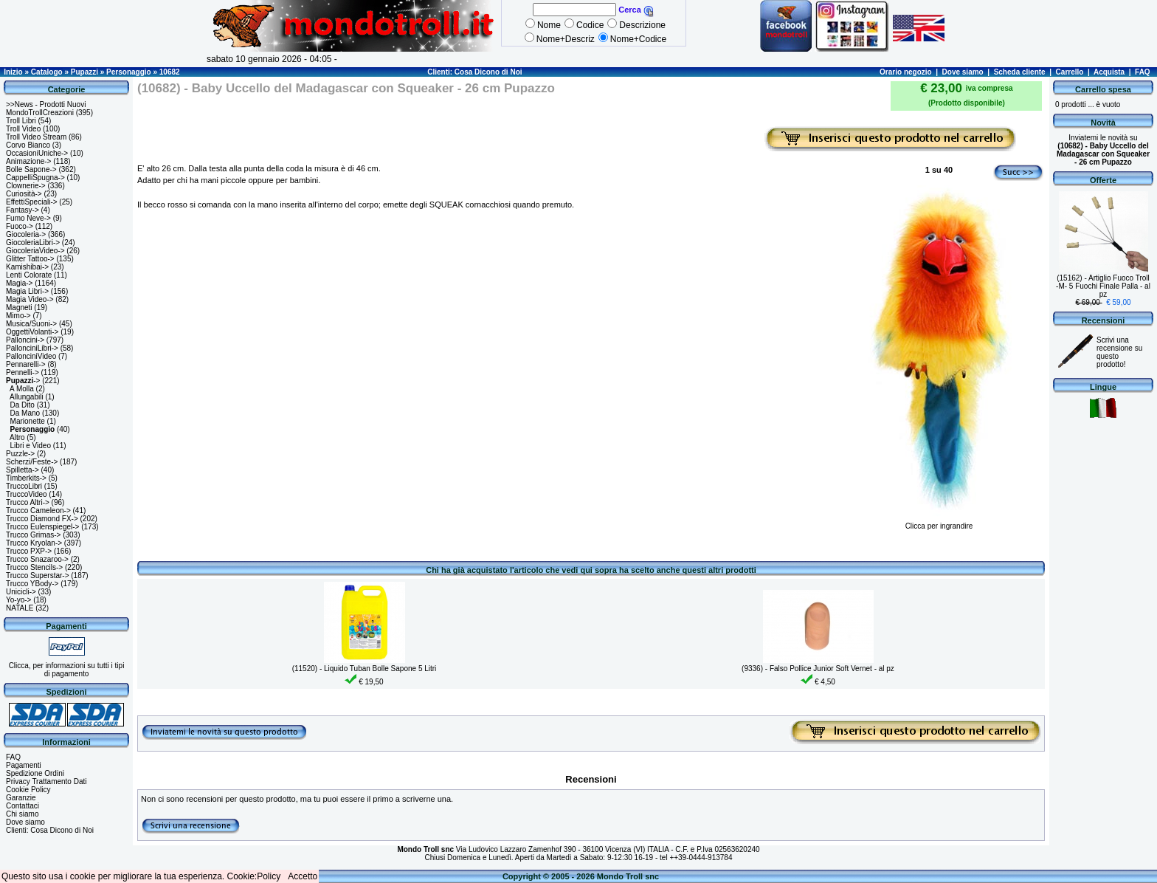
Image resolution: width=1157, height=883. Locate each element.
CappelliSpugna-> (35, 177)
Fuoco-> (19, 226)
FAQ (1142, 72)
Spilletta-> (22, 470)
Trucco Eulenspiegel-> (42, 527)
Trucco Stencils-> (34, 567)
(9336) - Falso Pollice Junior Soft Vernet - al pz (818, 668)
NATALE (19, 608)
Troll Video (23, 129)
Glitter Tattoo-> (30, 259)
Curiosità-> (24, 194)
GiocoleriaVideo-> (35, 251)
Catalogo (47, 72)
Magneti (19, 307)
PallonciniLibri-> (32, 348)
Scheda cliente (1020, 72)
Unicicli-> (21, 592)
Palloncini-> (25, 340)
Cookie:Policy (254, 876)
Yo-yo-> (18, 600)
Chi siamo (22, 814)
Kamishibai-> (27, 267)
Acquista (1109, 72)
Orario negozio (906, 72)
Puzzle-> (20, 454)
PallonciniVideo (31, 356)
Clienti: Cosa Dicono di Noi (474, 72)
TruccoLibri (24, 486)
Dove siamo (963, 72)
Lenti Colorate (29, 275)
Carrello (1070, 72)
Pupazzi (84, 72)
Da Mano (25, 413)
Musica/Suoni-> (31, 324)
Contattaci (22, 806)
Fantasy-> (22, 210)
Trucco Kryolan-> (34, 543)
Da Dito (22, 405)
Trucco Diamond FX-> (42, 519)
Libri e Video (30, 446)
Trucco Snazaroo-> (37, 559)
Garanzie (21, 798)
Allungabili (27, 397)
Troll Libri (21, 121)
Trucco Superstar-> (37, 575)
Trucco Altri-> (27, 502)
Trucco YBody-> (32, 584)
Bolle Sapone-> (31, 169)
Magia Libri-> (27, 291)
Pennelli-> (22, 372)
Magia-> (19, 283)
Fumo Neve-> (28, 218)
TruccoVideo (26, 494)
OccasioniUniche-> (37, 153)
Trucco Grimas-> (33, 535)
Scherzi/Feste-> (32, 462)
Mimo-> (18, 316)
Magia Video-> (30, 299)
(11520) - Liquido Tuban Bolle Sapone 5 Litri (364, 668)
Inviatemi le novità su (1103, 150)
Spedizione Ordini (35, 773)
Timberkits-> (26, 478)
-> (23, 381)
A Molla (22, 389)
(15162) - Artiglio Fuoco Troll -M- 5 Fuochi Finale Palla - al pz (1103, 286)
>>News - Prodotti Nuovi (46, 104)
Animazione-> (28, 161)
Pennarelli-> (26, 364)
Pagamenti (23, 765)
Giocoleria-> (26, 234)
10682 (169, 72)
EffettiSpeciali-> (32, 202)
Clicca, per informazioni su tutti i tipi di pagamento (67, 670)
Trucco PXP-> (29, 551)
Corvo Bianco (28, 145)
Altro (17, 437)
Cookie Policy (28, 790)
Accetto (302, 876)
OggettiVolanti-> (32, 332)
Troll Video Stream (36, 137)
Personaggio (128, 72)
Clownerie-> (26, 186)
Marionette (27, 421)
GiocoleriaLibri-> (33, 242)
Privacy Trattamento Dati (46, 781)
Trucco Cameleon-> (38, 510)
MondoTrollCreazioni (40, 113)
